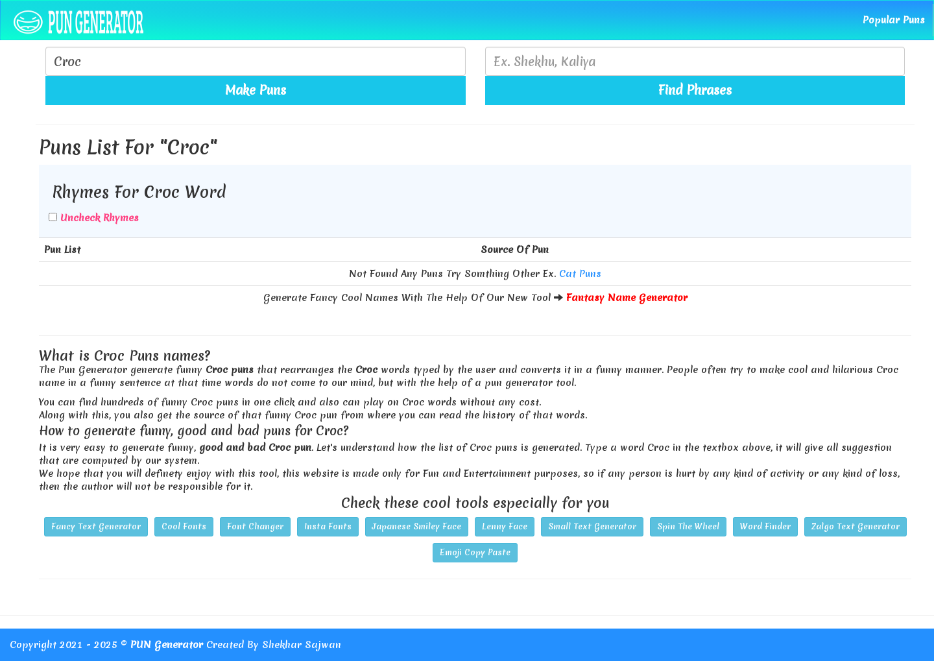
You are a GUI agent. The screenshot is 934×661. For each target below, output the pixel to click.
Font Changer (255, 526)
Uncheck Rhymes (99, 217)
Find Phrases (695, 90)
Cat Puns (580, 273)
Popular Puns (894, 20)
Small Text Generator (592, 526)
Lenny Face (504, 526)
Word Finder (765, 526)
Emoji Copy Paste (475, 552)
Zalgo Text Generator (855, 526)
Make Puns (255, 90)
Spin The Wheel (688, 526)
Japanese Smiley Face (416, 526)
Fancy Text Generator (96, 526)
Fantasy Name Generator (627, 297)
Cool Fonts (184, 526)
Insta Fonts (328, 526)
